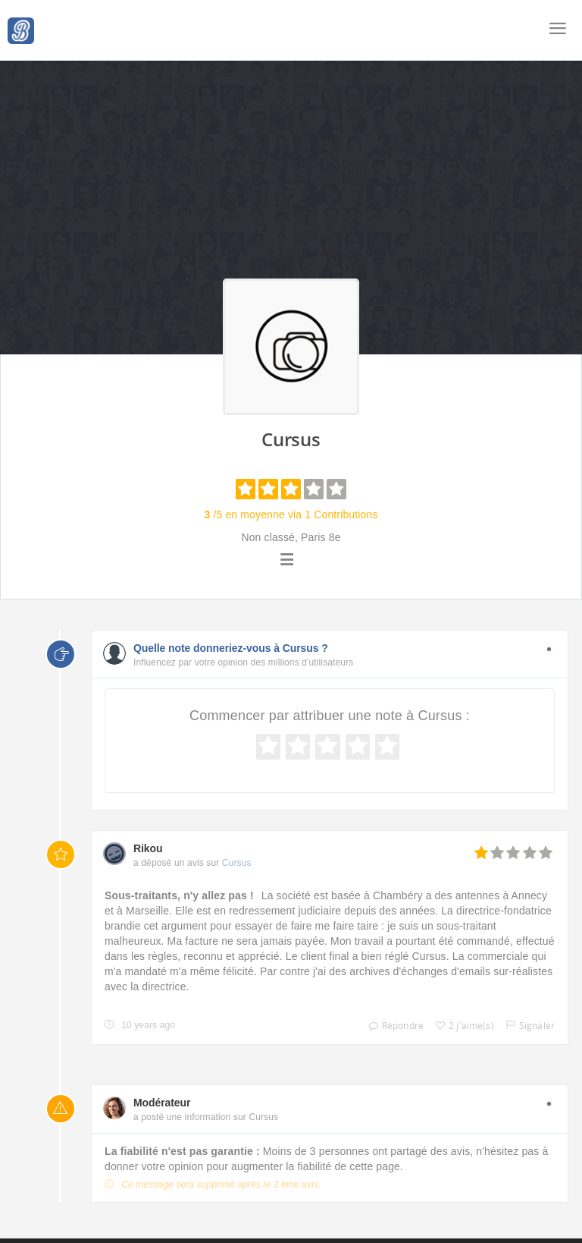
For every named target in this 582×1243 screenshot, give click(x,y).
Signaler (527, 1025)
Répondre (392, 1025)
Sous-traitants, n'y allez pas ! (179, 895)
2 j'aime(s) (461, 1025)
